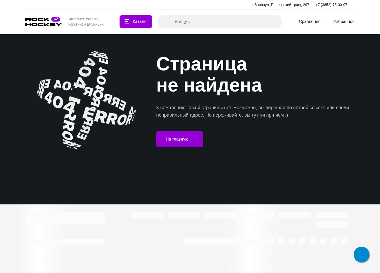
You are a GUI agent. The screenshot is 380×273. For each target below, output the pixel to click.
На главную (180, 139)
